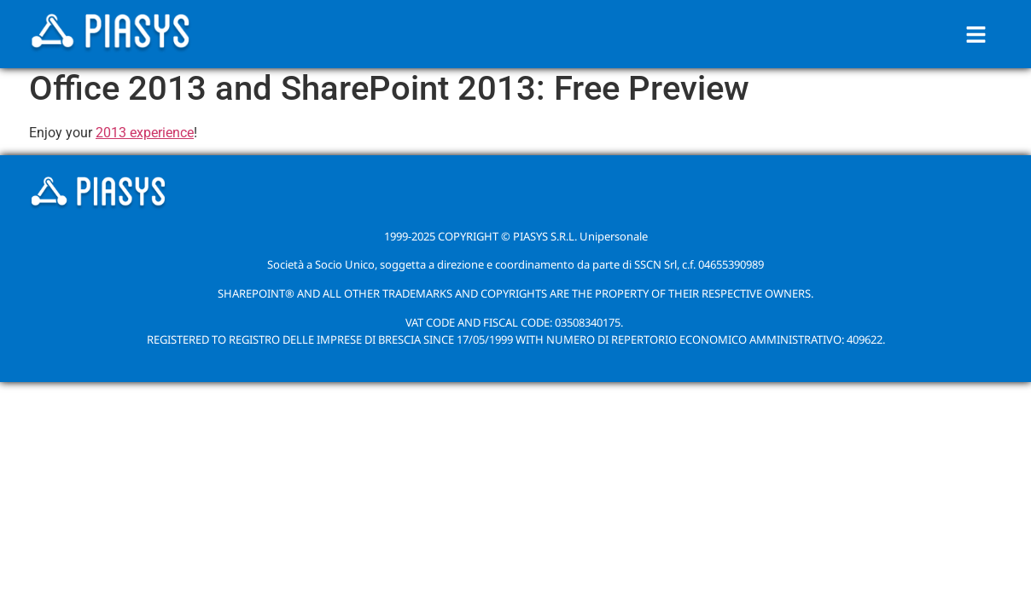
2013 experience (145, 133)
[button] (976, 34)
